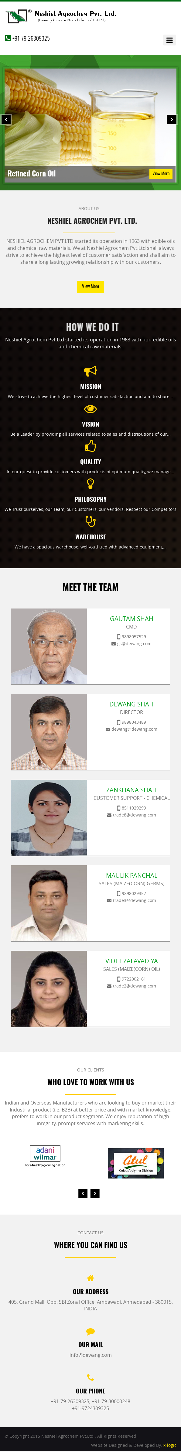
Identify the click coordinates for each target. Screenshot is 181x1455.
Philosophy (91, 500)
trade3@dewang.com (134, 900)
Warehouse (90, 538)
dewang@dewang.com (134, 729)
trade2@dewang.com (134, 986)
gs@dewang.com (134, 643)
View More (160, 174)
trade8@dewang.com (134, 815)
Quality (90, 462)
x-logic (169, 1445)
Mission (90, 387)
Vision (90, 425)
